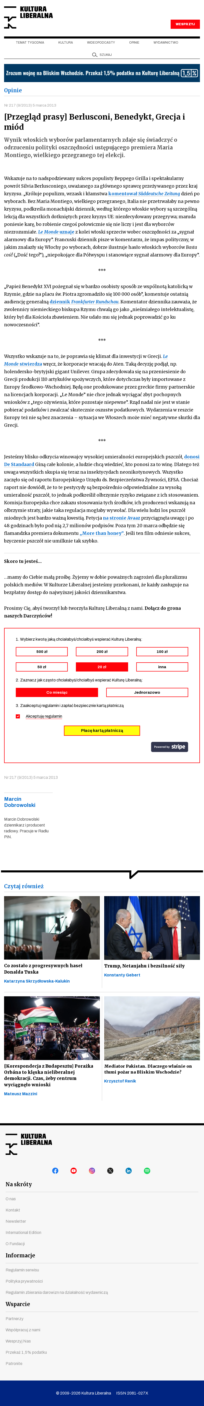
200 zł (102, 661)
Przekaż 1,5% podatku (26, 1352)
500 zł (41, 661)
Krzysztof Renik (120, 1091)
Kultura (65, 51)
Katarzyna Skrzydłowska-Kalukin (37, 991)
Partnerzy (14, 1319)
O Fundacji (15, 1244)
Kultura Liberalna (38, 21)
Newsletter (16, 1221)
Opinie (134, 51)
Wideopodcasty (101, 51)
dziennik (84, 311)
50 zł (41, 676)
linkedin (129, 1172)
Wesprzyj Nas (18, 1341)
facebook (56, 1172)
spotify (148, 1172)
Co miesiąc (56, 701)
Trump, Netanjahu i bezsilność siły (144, 975)
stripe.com (169, 756)
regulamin (53, 725)
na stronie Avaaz (121, 527)
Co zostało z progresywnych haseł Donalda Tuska (44, 978)
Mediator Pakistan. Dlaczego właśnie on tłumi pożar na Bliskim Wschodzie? (147, 1079)
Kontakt (13, 1210)
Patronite (14, 1363)
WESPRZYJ (185, 32)
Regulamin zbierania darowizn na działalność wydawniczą (57, 1292)
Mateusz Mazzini (20, 1105)
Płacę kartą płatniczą (102, 739)
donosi (192, 466)
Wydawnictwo (166, 51)
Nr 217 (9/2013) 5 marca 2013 (31, 113)
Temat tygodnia (30, 51)
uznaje (56, 241)
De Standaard (19, 473)
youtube (74, 1172)
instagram (93, 1172)
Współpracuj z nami (23, 1330)
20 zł (102, 676)
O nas (11, 1199)
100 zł (162, 661)
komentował (144, 202)
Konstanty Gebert (122, 985)
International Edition (23, 1232)
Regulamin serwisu (22, 1270)
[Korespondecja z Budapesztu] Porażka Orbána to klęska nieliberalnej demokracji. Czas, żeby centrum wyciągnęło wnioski (49, 1086)
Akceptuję (44, 725)
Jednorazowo (147, 701)
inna (162, 676)
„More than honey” (102, 542)
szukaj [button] (106, 63)
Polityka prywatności (24, 1281)
